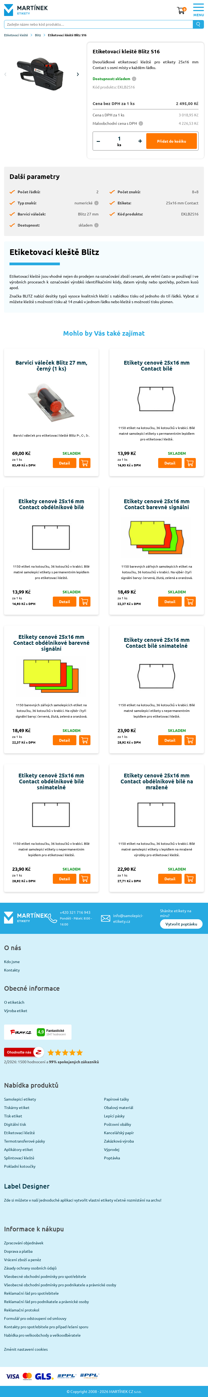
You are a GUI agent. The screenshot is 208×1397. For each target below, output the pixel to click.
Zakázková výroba (119, 1140)
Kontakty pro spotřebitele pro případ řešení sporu (46, 1326)
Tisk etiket (13, 1115)
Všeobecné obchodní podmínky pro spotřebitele (45, 1276)
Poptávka (112, 1157)
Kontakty (12, 969)
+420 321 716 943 (76, 918)
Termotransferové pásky (24, 1140)
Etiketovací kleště (18, 35)
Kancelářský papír (119, 1132)
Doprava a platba (18, 1251)
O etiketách (14, 1002)
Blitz (40, 35)
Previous (5, 74)
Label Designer (27, 1186)
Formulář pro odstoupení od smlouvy (35, 1318)
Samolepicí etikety (20, 1099)
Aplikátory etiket (18, 1149)
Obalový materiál (118, 1107)
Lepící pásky (114, 1115)
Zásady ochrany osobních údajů (30, 1267)
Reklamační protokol (21, 1309)
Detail (64, 462)
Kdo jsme (12, 961)
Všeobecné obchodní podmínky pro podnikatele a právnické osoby (60, 1284)
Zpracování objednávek (23, 1242)
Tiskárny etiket (17, 1107)
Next (77, 74)
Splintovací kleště (19, 1157)
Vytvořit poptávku (181, 924)
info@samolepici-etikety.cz (128, 918)
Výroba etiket (15, 1010)
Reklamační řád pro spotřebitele (31, 1293)
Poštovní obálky (117, 1124)
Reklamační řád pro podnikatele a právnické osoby (46, 1301)
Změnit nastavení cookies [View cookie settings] (26, 1349)
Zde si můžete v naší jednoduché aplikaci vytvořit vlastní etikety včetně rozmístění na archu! (82, 1200)
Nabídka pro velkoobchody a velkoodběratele (42, 1335)
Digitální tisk (15, 1124)
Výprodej (111, 1149)
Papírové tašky (116, 1099)
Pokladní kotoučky (19, 1166)
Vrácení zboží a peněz (22, 1259)
